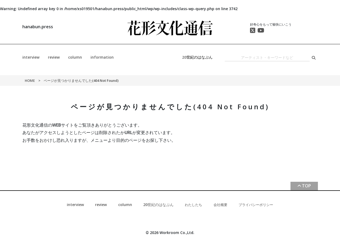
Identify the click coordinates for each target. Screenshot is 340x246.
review (54, 57)
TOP (306, 186)
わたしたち (193, 204)
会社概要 (220, 204)
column (75, 57)
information (102, 57)
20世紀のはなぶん (197, 57)
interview (30, 57)
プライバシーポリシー (256, 204)
